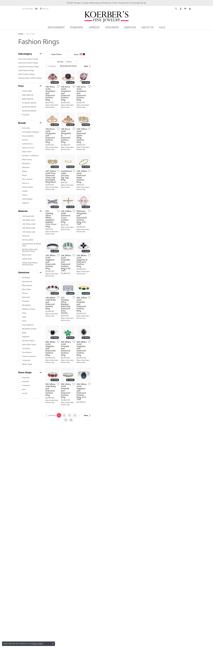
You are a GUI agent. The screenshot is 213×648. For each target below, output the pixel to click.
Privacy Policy (37, 643)
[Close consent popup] (53, 643)
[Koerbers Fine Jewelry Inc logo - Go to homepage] (106, 17)
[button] (176, 8)
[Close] (209, 3)
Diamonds (76, 27)
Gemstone (23, 272)
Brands (22, 123)
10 (129, 586)
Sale (162, 27)
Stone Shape (25, 372)
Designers (112, 27)
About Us (147, 27)
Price (21, 86)
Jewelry (94, 27)
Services (130, 27)
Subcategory (25, 54)
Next (190, 66)
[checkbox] (25, 91)
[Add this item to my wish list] (92, 121)
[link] (27, 8)
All (134, 586)
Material (22, 211)
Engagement (56, 27)
